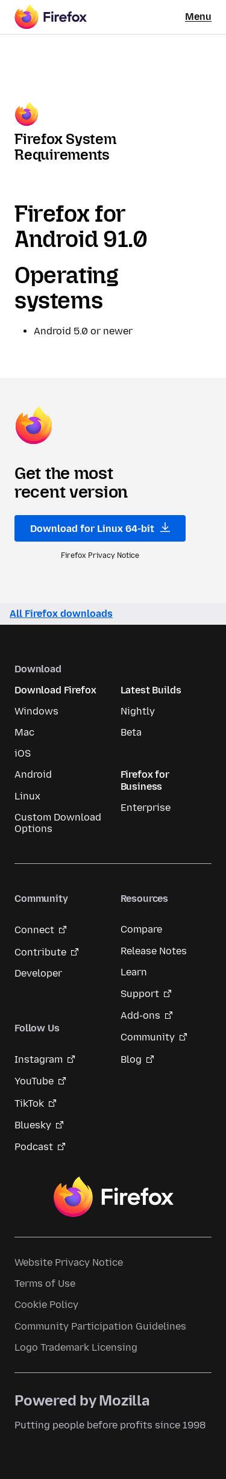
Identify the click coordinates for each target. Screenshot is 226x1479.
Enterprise (146, 807)
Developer (38, 973)
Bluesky (32, 1125)
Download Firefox (55, 690)
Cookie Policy (46, 1304)
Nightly (138, 711)
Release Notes (154, 951)
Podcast (33, 1146)
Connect (34, 930)
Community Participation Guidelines (100, 1326)
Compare (141, 929)
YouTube (34, 1081)
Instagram (38, 1059)
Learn (134, 972)
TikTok (29, 1103)
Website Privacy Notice (68, 1262)
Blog (131, 1059)
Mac (24, 732)
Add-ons (140, 1015)
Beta (131, 732)
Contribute (40, 952)
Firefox (113, 1197)
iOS (22, 753)
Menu (198, 16)
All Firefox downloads (61, 613)
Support (140, 993)
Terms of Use (44, 1283)
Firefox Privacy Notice (100, 555)
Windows (36, 711)
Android (33, 774)
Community (148, 1037)
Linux (27, 796)
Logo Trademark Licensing (75, 1347)
